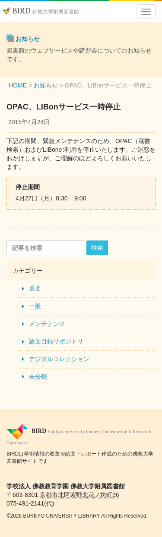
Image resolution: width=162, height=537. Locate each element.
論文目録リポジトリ (56, 341)
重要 (35, 288)
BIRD (40, 11)
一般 (35, 306)
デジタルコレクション (59, 359)
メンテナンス (47, 323)
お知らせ (28, 38)
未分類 (38, 376)
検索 (97, 247)
